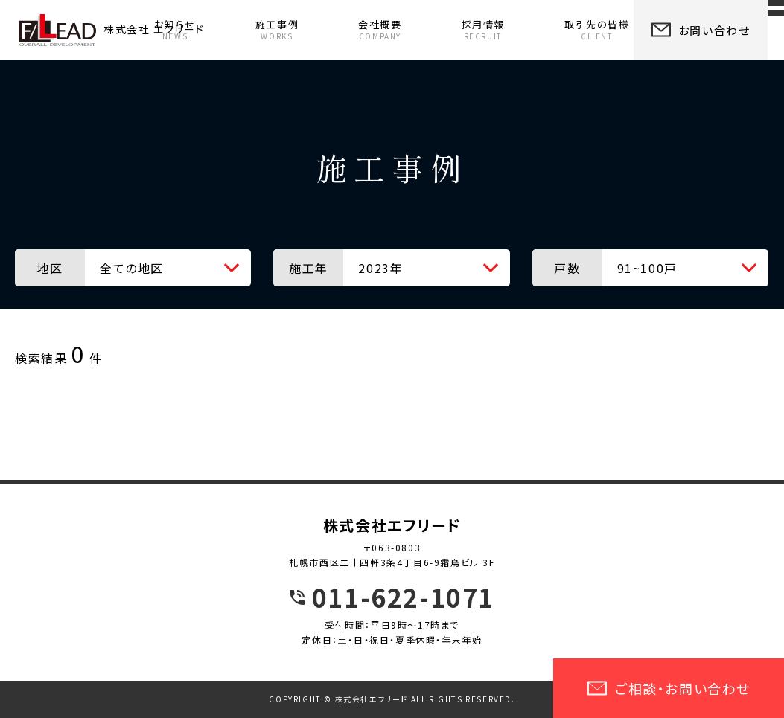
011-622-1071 (403, 597)
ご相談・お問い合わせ (668, 688)
